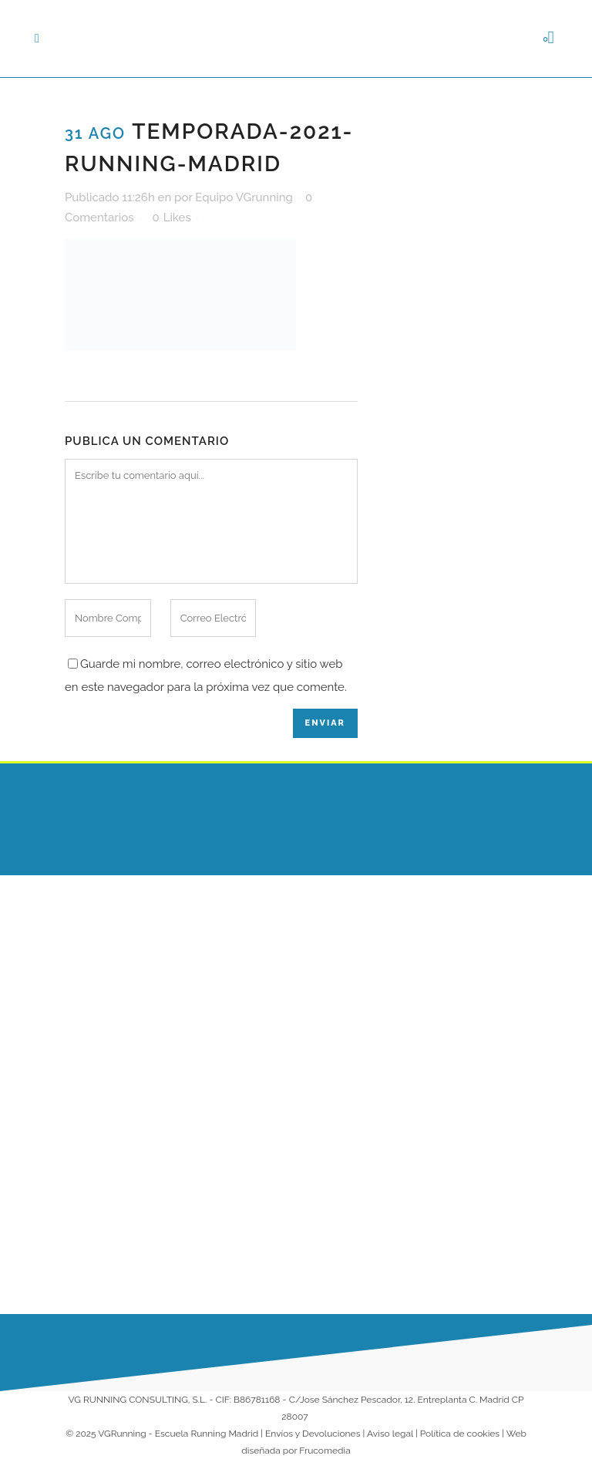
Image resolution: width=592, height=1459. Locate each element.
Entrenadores (344, 998)
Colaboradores (348, 1122)
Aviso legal (390, 1433)
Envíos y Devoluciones (312, 1433)
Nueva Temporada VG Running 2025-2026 (242, 1104)
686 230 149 (480, 921)
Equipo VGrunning (244, 197)
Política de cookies (460, 1433)
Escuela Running (353, 938)
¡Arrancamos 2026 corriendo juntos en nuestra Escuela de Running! (241, 983)
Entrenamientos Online (350, 1036)
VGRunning (122, 1433)
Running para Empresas (344, 1083)
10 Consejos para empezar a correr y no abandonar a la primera (239, 1236)
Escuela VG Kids (351, 968)
